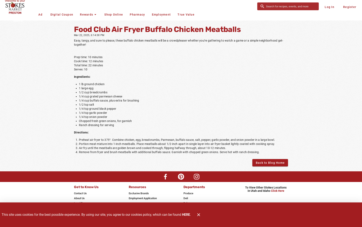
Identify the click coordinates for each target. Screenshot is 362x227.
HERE (186, 215)
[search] (290, 6)
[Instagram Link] (196, 176)
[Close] (198, 214)
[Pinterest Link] (181, 176)
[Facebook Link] (165, 176)
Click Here (277, 191)
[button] (88, 14)
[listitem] (80, 193)
